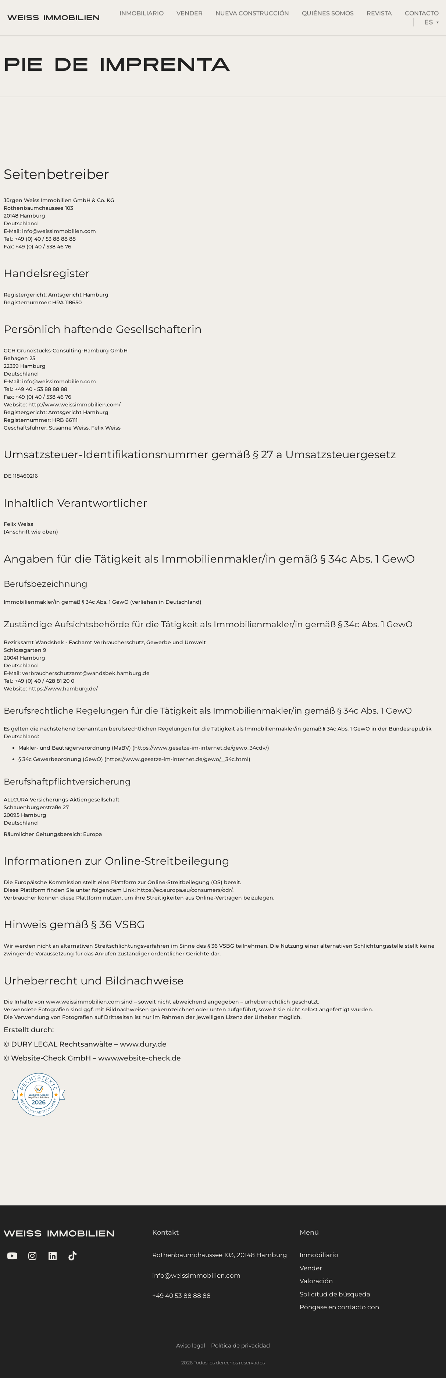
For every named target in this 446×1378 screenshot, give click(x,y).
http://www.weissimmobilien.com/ (74, 404)
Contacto (422, 10)
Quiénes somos (328, 10)
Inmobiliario (141, 10)
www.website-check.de (139, 1058)
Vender (189, 10)
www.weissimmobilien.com (83, 1001)
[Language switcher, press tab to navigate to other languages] (431, 19)
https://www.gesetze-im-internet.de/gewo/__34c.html (177, 759)
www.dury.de (143, 1044)
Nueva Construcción (252, 10)
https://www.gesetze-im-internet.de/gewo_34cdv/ (200, 747)
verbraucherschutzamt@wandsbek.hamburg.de (86, 673)
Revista (379, 10)
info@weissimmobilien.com (59, 231)
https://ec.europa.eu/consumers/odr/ (184, 890)
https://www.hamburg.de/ (63, 688)
